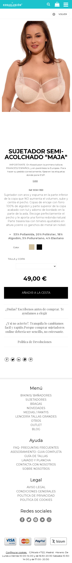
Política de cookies (36, 500)
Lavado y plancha (36, 460)
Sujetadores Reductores (35, 185)
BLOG (36, 429)
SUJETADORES (36, 399)
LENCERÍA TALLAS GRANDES (36, 416)
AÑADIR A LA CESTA (36, 292)
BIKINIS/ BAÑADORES (36, 395)
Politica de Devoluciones (34, 342)
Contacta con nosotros (36, 464)
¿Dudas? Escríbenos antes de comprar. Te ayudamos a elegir (34, 311)
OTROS (36, 420)
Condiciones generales (36, 491)
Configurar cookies (16, 552)
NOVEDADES (36, 408)
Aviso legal (36, 487)
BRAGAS (36, 404)
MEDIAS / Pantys (36, 412)
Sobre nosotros (36, 468)
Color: (16, 247)
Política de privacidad (36, 495)
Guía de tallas (36, 456)
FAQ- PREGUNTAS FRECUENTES (36, 447)
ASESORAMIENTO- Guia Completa (36, 452)
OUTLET (36, 425)
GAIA (35, 181)
